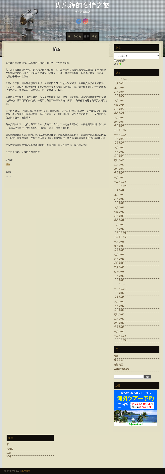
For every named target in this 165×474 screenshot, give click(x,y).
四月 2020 (119, 164)
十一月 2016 (120, 340)
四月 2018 (119, 267)
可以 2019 (119, 211)
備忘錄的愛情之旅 (82, 5)
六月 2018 (119, 258)
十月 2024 (119, 83)
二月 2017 (119, 327)
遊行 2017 (119, 323)
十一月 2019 (120, 186)
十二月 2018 (120, 233)
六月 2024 (119, 100)
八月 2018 (119, 250)
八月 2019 (119, 199)
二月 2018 (119, 276)
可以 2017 (119, 314)
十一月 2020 (120, 134)
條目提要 (118, 360)
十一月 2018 (120, 237)
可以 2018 (119, 263)
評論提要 (118, 364)
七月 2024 (119, 96)
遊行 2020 (119, 169)
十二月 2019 (120, 181)
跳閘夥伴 (25, 470)
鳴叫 (8, 164)
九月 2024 (119, 87)
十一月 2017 (120, 288)
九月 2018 (119, 246)
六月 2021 (119, 117)
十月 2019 (119, 190)
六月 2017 (119, 310)
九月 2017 (119, 297)
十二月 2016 (120, 335)
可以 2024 (119, 104)
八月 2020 (119, 147)
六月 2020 (119, 156)
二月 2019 (119, 224)
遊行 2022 (119, 113)
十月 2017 (119, 293)
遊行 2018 (119, 271)
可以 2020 (119, 160)
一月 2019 (119, 229)
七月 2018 (119, 254)
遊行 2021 (119, 122)
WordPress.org (121, 368)
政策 (94, 36)
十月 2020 (119, 139)
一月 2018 (119, 280)
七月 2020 (119, 151)
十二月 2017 (120, 284)
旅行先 (77, 36)
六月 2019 (119, 207)
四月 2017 (119, 318)
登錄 (116, 356)
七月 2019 (119, 203)
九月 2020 (119, 143)
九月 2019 (119, 194)
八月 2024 (119, 92)
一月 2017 (119, 331)
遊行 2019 (119, 220)
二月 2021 (119, 126)
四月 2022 (119, 109)
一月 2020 (119, 177)
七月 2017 (119, 306)
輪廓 (86, 36)
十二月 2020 (120, 130)
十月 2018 (119, 241)
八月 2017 (119, 301)
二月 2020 (119, 173)
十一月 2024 (120, 79)
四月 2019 (119, 216)
